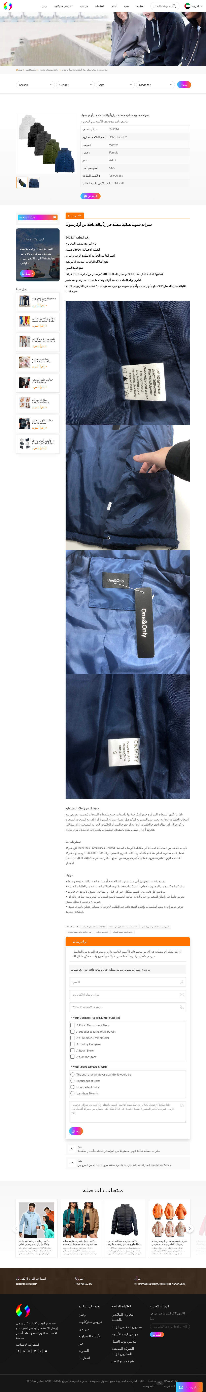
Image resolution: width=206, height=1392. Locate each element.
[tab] (75, 216)
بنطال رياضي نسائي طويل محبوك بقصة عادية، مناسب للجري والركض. (43, 488)
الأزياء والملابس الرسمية (34, 320)
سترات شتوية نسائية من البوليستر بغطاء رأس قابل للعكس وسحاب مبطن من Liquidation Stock (169, 1243)
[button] (190, 1229)
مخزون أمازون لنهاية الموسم (32, 381)
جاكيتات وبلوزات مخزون (49, 70)
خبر (81, 1343)
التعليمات (99, 5)
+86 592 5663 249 (83, 1283)
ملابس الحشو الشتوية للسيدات (122, 932)
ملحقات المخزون (29, 338)
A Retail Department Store (92, 1025)
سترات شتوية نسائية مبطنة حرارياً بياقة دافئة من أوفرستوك (105, 969)
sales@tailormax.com (26, 1283)
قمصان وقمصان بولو (31, 230)
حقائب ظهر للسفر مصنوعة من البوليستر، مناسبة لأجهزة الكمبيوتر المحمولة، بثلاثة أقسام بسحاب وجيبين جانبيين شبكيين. (42, 549)
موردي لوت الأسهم (125, 1334)
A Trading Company (88, 1044)
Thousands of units (88, 1080)
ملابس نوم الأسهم (30, 326)
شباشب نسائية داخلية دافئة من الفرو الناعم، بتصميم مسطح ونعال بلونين (43, 529)
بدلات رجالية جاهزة (30, 260)
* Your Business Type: (95, 1017)
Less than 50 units (87, 1093)
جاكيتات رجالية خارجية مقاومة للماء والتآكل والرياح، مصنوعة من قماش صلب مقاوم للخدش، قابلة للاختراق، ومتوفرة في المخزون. (35, 1243)
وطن (44, 5)
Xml (142, 1381)
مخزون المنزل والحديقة (34, 366)
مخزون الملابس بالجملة (123, 1317)
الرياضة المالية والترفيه (34, 373)
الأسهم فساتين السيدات (33, 284)
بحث (184, 84)
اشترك (157, 1334)
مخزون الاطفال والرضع (33, 332)
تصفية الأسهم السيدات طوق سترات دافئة (123, 927)
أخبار (114, 5)
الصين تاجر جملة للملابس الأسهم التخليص (155, 927)
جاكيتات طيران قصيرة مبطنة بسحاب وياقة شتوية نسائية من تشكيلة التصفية (80, 1242)
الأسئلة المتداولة (90, 1336)
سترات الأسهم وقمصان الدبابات (33, 305)
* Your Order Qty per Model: (89, 1066)
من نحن (84, 5)
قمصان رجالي (28, 254)
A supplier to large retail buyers (96, 1031)
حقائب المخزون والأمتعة (35, 352)
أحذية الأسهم (27, 345)
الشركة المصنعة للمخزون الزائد (123, 1351)
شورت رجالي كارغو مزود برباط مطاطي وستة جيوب (43, 508)
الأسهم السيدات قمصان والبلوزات (33, 245)
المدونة (84, 1350)
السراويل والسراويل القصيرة (31, 269)
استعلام (90, 196)
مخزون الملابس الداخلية (33, 314)
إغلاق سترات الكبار (102, 932)
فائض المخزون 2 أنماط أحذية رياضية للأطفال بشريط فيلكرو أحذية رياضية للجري (44, 610)
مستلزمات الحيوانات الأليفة (32, 388)
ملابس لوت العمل (124, 1341)
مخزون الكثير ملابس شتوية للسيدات (79, 932)
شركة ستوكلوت (123, 1361)
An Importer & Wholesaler (92, 1037)
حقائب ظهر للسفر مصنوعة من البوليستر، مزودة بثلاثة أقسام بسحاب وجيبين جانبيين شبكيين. (43, 590)
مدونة (126, 5)
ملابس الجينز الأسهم (31, 278)
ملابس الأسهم (31, 70)
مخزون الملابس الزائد (127, 1327)
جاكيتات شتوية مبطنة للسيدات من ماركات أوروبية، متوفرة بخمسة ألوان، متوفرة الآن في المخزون (124, 1243)
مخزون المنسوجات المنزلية (32, 359)
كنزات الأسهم (27, 290)
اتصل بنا (140, 5)
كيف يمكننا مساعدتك (32, 408)
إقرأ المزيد (39, 474)
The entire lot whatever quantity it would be (103, 1074)
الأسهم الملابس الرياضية (33, 296)
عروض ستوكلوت (62, 5)
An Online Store (86, 1056)
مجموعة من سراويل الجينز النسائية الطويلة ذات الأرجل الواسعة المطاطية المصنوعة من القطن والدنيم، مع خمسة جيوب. (44, 468)
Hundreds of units (87, 1087)
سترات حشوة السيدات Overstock (93, 927)
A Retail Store (85, 1050)
